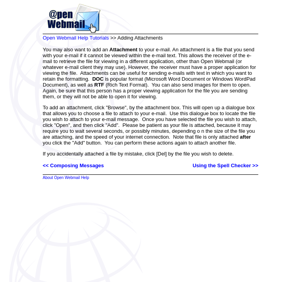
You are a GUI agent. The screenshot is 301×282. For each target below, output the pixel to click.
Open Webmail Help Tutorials (76, 38)
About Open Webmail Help (66, 177)
